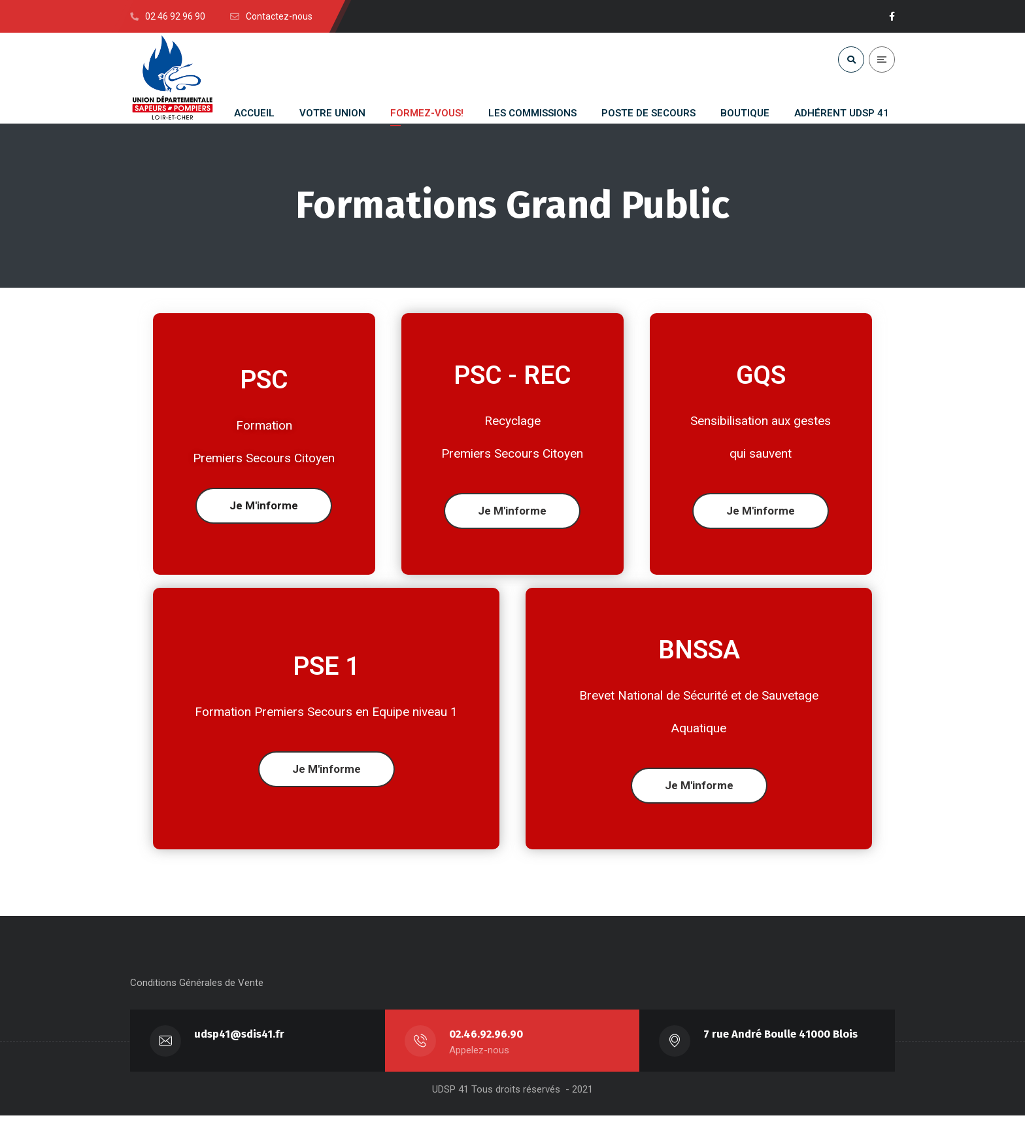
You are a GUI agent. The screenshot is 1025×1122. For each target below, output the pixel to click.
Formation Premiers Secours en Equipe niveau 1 (326, 712)
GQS (761, 376)
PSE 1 (326, 667)
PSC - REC (512, 376)
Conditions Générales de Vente (196, 989)
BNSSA (699, 651)
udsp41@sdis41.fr (240, 1040)
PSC (264, 381)
